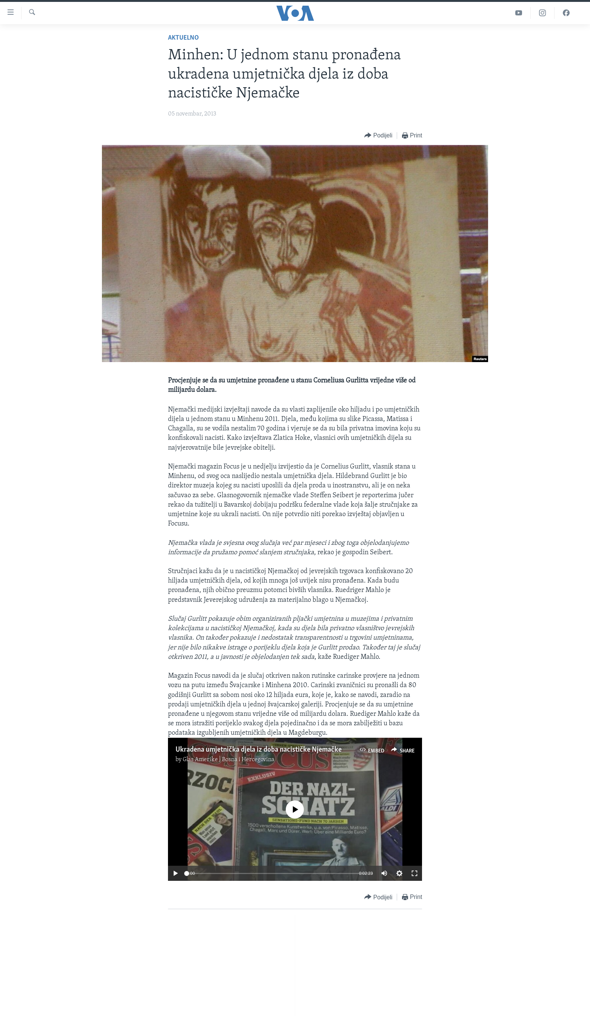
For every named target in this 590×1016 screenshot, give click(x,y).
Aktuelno (183, 38)
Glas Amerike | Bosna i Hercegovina (228, 760)
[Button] (378, 136)
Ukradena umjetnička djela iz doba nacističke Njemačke (259, 750)
